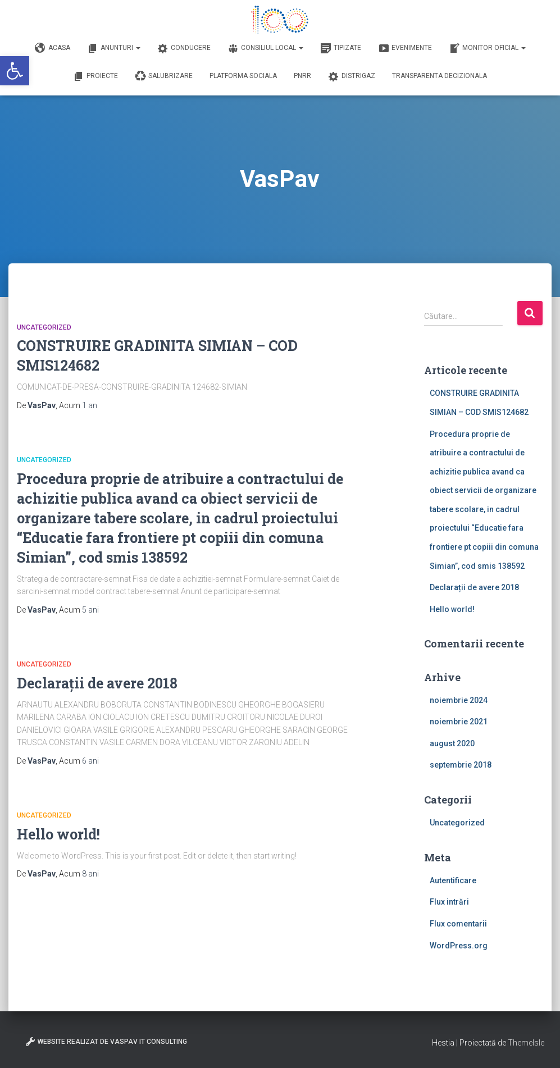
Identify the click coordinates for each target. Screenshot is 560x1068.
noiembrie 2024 (459, 700)
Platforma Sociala (243, 76)
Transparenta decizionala (439, 76)
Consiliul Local (265, 48)
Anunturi (113, 48)
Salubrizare (164, 76)
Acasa (52, 48)
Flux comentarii (458, 923)
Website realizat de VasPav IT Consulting (106, 1041)
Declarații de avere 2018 (97, 683)
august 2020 (452, 743)
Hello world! (58, 834)
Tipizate (340, 48)
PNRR (302, 76)
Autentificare (453, 880)
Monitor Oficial (487, 48)
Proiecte (95, 76)
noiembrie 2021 (459, 721)
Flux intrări (449, 901)
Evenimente (405, 48)
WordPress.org (459, 945)
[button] (14, 70)
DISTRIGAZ (351, 76)
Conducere (184, 48)
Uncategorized (44, 327)
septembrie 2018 (460, 764)
